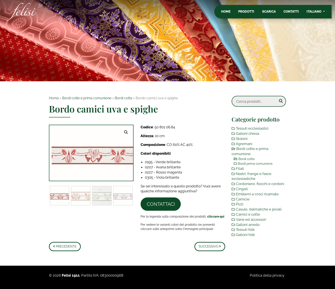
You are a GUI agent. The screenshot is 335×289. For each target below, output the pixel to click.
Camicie (243, 199)
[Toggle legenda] (215, 216)
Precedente (64, 246)
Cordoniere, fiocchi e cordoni (260, 184)
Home (229, 13)
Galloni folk (245, 235)
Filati (240, 168)
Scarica (272, 13)
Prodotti (250, 13)
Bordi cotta (123, 98)
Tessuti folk (245, 229)
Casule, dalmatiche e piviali (259, 209)
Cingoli (242, 189)
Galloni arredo (248, 224)
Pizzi (239, 204)
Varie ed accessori (251, 219)
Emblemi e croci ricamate (257, 194)
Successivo (210, 246)
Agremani (244, 144)
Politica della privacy (267, 275)
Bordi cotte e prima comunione (86, 98)
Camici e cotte (248, 214)
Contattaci (161, 204)
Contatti (294, 13)
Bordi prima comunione (255, 164)
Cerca (281, 101)
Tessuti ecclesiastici (252, 128)
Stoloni (242, 138)
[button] (126, 132)
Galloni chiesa (247, 133)
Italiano (318, 13)
